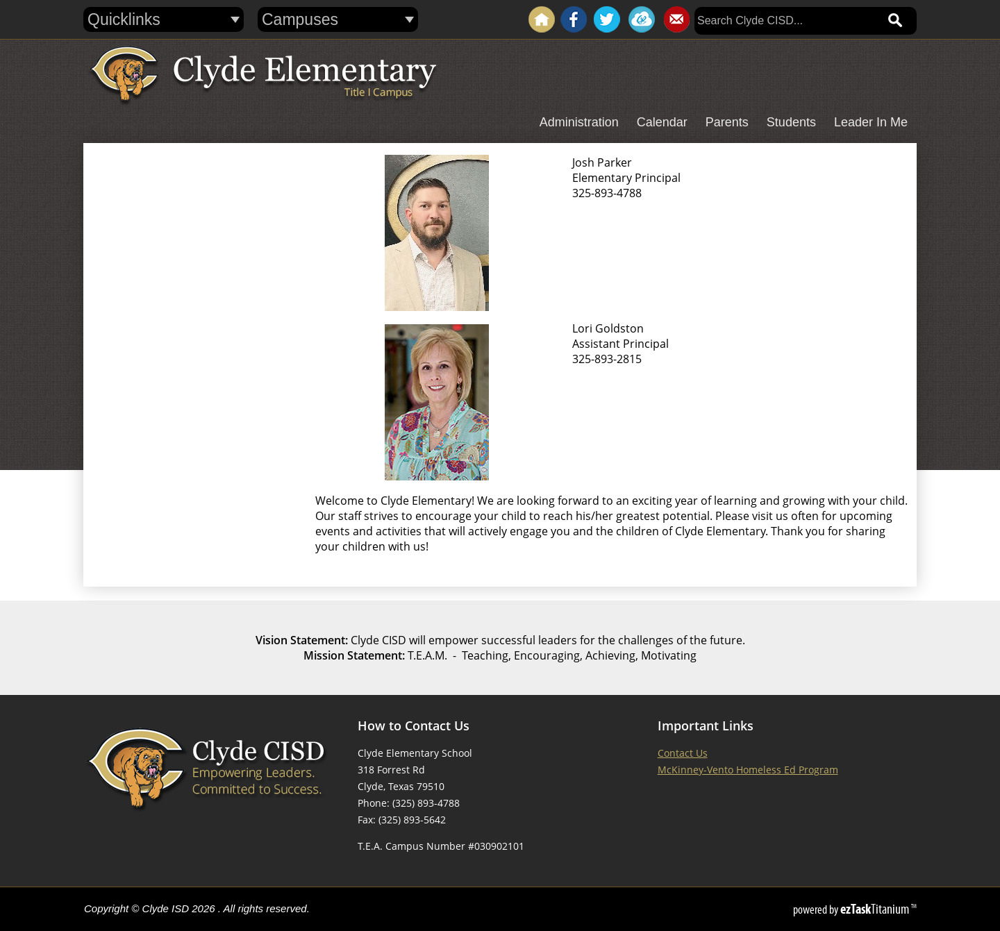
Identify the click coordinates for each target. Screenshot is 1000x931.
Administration (579, 122)
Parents (727, 122)
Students (791, 122)
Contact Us (683, 753)
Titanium (875, 908)
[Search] (786, 21)
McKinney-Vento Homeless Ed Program (748, 769)
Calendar (662, 122)
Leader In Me (871, 122)
